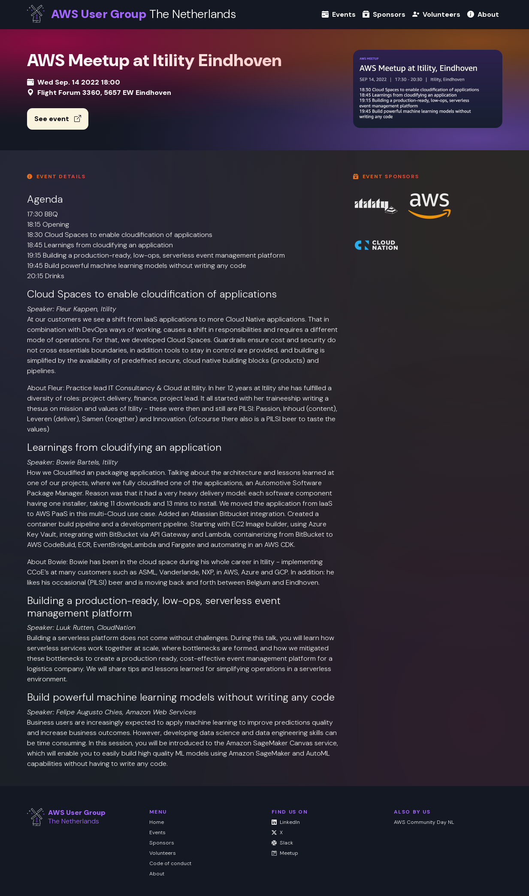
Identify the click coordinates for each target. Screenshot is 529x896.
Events (339, 14)
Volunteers (436, 14)
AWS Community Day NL (424, 822)
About (483, 14)
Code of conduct (170, 863)
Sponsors (384, 14)
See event (57, 118)
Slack (282, 842)
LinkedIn (286, 822)
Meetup (285, 853)
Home (156, 822)
